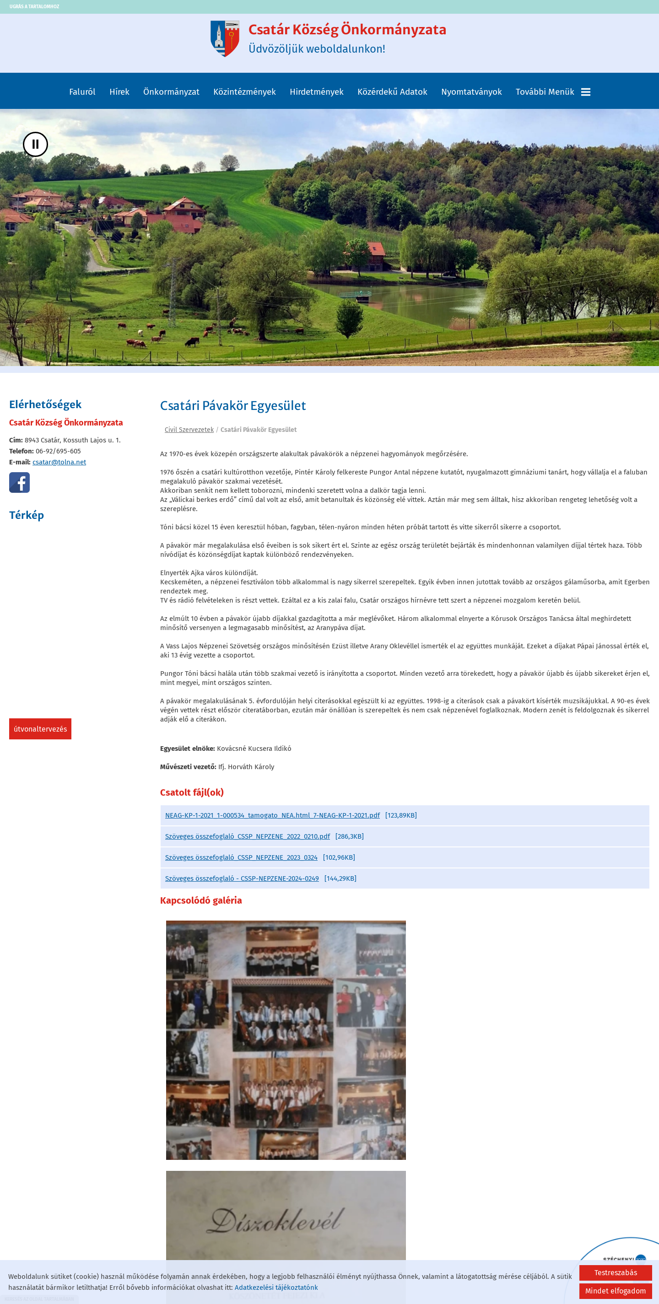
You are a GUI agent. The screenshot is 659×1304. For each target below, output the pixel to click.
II (35, 148)
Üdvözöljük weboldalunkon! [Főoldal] (349, 41)
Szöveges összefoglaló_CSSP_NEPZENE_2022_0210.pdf (247, 844)
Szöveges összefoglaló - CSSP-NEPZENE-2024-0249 (242, 886)
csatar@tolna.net (59, 467)
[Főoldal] (213, 40)
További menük (553, 96)
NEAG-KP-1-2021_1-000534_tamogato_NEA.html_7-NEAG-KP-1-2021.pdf (272, 823)
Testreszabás (615, 1272)
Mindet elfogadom (615, 1291)
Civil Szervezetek (189, 434)
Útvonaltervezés (40, 733)
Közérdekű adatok (392, 96)
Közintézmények (244, 96)
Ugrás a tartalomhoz (34, 7)
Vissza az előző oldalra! (219, 1195)
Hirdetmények (317, 96)
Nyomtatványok (471, 96)
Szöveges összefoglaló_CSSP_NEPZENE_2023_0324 (241, 865)
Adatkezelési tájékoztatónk (276, 1287)
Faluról (82, 96)
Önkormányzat (171, 96)
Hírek (119, 96)
